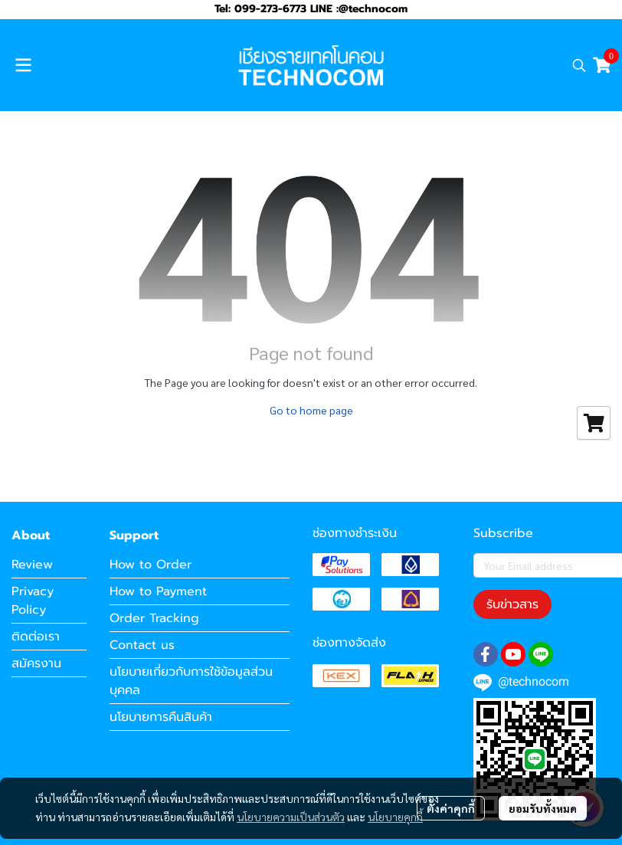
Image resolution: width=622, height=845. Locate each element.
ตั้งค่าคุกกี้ (451, 808)
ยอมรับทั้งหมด (543, 808)
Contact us (142, 645)
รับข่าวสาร (512, 604)
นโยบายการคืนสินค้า (161, 717)
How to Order (151, 564)
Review (32, 564)
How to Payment (158, 591)
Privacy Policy (32, 600)
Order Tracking (154, 618)
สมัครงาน (36, 663)
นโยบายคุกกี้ (395, 817)
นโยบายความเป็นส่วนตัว (291, 817)
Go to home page (311, 410)
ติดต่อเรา (35, 636)
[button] (579, 65)
